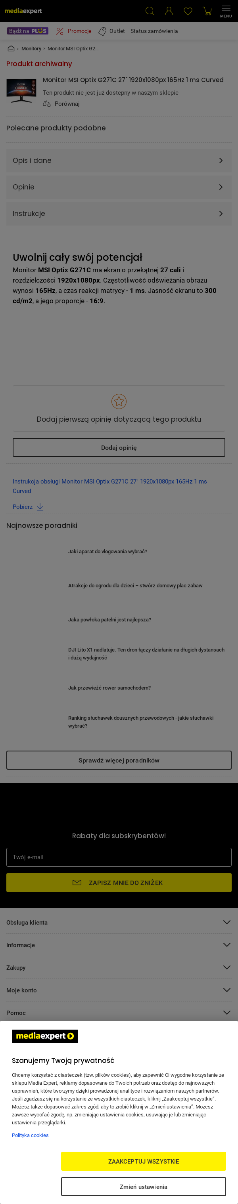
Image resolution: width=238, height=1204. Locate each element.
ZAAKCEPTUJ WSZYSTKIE (143, 1161)
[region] (119, 1112)
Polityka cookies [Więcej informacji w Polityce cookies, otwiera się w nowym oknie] (30, 1135)
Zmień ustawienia (143, 1187)
